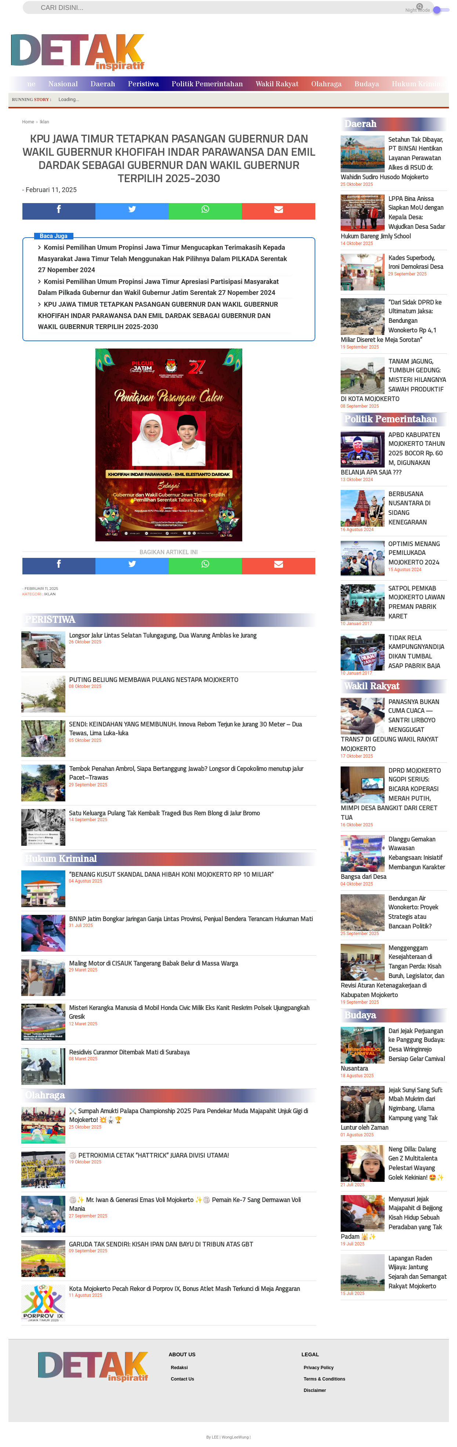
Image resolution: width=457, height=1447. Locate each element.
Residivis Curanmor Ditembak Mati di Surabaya (129, 1052)
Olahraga (326, 84)
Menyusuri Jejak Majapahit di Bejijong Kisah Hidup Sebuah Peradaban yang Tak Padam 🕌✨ (391, 1217)
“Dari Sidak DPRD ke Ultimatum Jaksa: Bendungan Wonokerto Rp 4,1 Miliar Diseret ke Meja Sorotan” (391, 320)
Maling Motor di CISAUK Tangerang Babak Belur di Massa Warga (153, 963)
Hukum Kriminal (419, 84)
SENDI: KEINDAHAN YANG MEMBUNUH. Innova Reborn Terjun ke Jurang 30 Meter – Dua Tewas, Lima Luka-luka (185, 728)
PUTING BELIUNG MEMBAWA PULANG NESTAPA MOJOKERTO (153, 680)
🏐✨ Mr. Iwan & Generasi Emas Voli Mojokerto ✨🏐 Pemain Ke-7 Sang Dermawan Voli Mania (185, 1204)
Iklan (49, 594)
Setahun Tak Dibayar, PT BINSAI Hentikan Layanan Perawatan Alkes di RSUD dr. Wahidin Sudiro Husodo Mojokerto (392, 158)
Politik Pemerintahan (207, 84)
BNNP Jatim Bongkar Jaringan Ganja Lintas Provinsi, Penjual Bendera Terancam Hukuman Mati (191, 919)
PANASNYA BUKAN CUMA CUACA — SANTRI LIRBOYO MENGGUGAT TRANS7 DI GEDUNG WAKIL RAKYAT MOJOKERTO (390, 725)
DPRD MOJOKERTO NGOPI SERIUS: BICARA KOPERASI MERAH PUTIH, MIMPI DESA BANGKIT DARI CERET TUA (391, 794)
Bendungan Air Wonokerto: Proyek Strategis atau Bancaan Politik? (413, 912)
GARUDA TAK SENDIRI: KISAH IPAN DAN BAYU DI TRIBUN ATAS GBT (161, 1244)
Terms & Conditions (324, 1379)
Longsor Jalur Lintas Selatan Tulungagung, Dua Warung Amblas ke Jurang (163, 635)
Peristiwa (143, 84)
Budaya (367, 84)
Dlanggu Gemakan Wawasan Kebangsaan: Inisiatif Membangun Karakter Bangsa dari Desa (393, 857)
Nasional (63, 84)
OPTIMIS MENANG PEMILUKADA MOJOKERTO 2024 (414, 553)
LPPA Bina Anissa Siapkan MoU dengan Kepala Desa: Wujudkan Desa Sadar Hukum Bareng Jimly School (393, 217)
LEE (215, 1437)
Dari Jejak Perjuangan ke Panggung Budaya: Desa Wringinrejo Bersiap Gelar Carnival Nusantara (393, 1049)
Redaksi (179, 1367)
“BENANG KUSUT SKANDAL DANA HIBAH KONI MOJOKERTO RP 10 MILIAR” (171, 874)
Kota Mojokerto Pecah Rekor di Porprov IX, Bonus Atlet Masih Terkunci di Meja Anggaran (184, 1288)
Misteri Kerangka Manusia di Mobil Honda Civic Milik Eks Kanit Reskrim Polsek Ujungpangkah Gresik (189, 1012)
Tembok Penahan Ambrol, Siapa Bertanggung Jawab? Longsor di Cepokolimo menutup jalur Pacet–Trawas (186, 773)
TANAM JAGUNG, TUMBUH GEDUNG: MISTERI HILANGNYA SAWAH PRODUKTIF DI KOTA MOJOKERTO (393, 380)
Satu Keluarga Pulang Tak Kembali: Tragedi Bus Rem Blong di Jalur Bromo (164, 813)
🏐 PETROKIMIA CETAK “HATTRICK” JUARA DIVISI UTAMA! (149, 1155)
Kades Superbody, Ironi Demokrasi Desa (415, 262)
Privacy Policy (319, 1367)
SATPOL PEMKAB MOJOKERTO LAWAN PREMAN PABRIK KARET (416, 602)
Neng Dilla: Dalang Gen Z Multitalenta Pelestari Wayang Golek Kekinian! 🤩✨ (416, 1163)
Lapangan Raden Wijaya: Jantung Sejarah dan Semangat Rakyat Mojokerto (417, 1272)
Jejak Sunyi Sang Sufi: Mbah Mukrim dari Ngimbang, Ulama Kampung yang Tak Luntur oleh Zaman (391, 1108)
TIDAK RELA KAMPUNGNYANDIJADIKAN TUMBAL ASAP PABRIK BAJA (416, 652)
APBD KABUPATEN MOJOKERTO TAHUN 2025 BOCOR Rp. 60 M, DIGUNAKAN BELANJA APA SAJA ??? (393, 453)
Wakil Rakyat (277, 84)
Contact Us (182, 1379)
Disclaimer (315, 1390)
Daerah (103, 84)
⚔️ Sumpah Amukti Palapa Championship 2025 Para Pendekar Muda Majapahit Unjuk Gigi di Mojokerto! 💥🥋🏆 (188, 1115)
